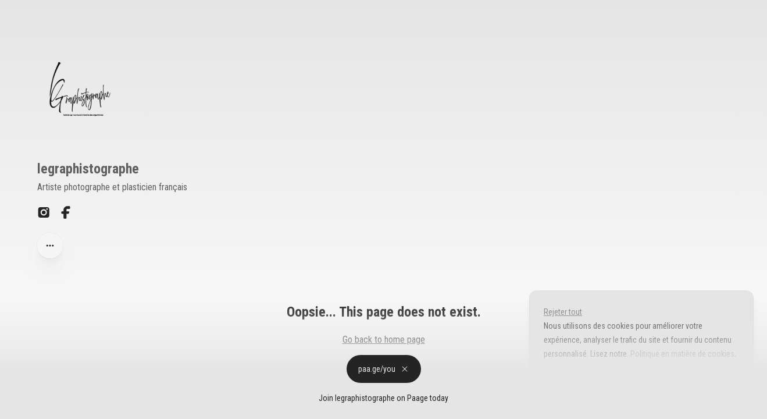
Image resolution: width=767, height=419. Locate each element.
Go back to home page (384, 339)
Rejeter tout (563, 312)
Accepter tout (650, 380)
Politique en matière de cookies (681, 353)
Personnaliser (576, 380)
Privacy (17, 407)
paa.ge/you (383, 369)
